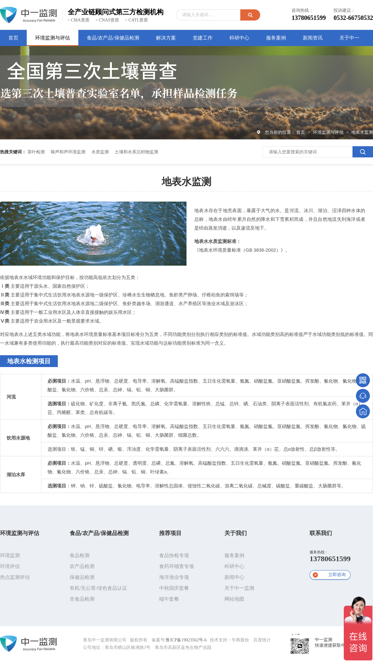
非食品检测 (82, 599)
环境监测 (10, 555)
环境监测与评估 (329, 132)
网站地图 (234, 599)
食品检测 (80, 555)
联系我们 (321, 533)
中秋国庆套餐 (174, 588)
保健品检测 (82, 577)
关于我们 (235, 533)
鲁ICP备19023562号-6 (186, 640)
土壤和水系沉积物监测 (136, 151)
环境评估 (10, 566)
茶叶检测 (36, 151)
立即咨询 (337, 574)
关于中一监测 (239, 588)
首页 (301, 132)
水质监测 (100, 151)
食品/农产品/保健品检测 (99, 533)
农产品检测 (82, 566)
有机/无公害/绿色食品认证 (98, 588)
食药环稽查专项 (176, 566)
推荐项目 (170, 533)
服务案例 (234, 555)
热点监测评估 (15, 577)
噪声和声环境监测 (68, 151)
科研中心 (234, 566)
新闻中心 (234, 577)
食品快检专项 (174, 555)
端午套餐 (169, 599)
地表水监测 (362, 132)
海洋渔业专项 (174, 577)
